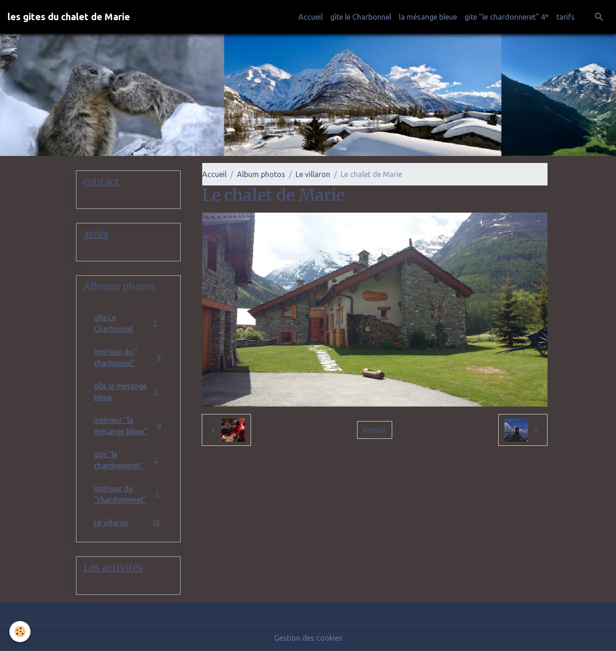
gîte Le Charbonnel (128, 323)
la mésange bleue (428, 17)
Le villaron (313, 174)
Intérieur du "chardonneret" (128, 494)
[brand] (69, 17)
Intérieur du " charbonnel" (128, 357)
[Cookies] (19, 631)
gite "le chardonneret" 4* (506, 17)
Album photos (261, 174)
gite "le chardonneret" (128, 460)
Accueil (310, 17)
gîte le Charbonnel (360, 17)
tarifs (565, 17)
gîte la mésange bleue (128, 391)
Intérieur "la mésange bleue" (128, 426)
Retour (374, 430)
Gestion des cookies (308, 638)
